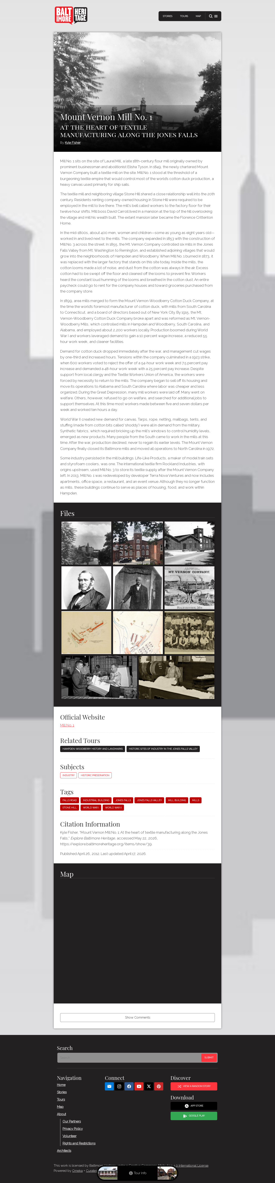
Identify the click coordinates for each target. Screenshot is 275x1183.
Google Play (194, 1116)
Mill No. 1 (67, 725)
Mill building (177, 800)
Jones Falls (123, 800)
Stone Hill (70, 807)
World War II (113, 807)
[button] (213, 16)
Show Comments (137, 1017)
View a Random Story (194, 1086)
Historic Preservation (95, 775)
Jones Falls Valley (149, 800)
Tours (184, 16)
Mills (195, 800)
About (61, 1114)
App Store (194, 1106)
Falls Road (70, 800)
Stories (167, 16)
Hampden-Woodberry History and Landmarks (93, 749)
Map (198, 16)
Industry (69, 775)
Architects (64, 1151)
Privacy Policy (73, 1129)
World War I (91, 807)
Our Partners (72, 1121)
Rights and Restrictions (79, 1143)
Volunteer (69, 1136)
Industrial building (96, 800)
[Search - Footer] (129, 1058)
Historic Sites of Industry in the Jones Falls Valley (163, 749)
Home (61, 1085)
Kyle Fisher (73, 143)
